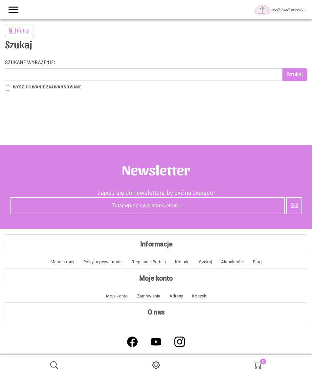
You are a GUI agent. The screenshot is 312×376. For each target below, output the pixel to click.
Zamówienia (148, 296)
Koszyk (199, 296)
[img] (54, 365)
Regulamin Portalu (149, 261)
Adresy (176, 296)
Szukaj (205, 261)
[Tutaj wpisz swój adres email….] (147, 205)
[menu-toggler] (13, 10)
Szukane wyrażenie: (30, 62)
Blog (257, 261)
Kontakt (182, 261)
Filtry (19, 30)
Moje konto (117, 296)
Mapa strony (62, 261)
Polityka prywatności (103, 261)
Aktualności (232, 261)
